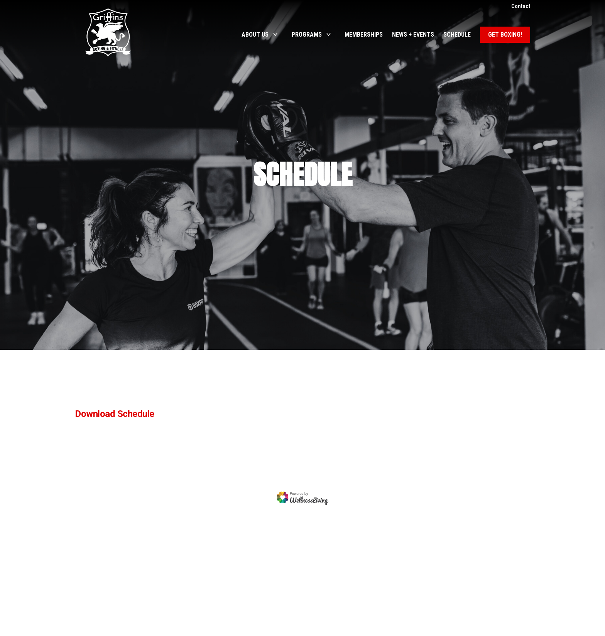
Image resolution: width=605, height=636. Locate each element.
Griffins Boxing (107, 33)
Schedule (457, 34)
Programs (307, 34)
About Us (255, 34)
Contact (520, 6)
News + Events (413, 34)
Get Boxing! (505, 34)
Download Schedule (114, 413)
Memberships (364, 34)
